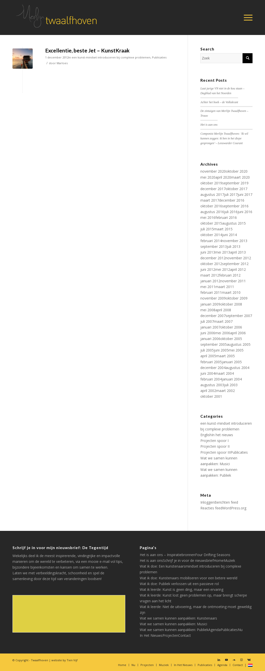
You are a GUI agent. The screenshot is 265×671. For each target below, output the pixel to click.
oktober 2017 (236, 188)
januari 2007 (210, 327)
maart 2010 (231, 292)
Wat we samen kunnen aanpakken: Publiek (174, 629)
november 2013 (234, 240)
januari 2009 (210, 304)
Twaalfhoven (39, 660)
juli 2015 (207, 229)
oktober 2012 (211, 263)
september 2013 (213, 246)
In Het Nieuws (151, 635)
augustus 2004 (237, 367)
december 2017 (213, 188)
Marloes (62, 63)
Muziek (229, 560)
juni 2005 (221, 350)
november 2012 (238, 258)
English (206, 434)
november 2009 (213, 298)
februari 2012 (230, 275)
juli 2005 (207, 350)
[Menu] (247, 17)
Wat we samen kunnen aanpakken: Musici (173, 624)
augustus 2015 (234, 223)
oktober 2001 (211, 396)
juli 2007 (207, 321)
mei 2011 (207, 286)
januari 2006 (210, 338)
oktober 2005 (231, 338)
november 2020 (213, 171)
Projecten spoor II (215, 446)
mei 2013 (222, 252)
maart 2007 (223, 321)
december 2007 (213, 315)
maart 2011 (224, 286)
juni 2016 (245, 211)
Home (219, 560)
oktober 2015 (211, 223)
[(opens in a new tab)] (22, 58)
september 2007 (239, 315)
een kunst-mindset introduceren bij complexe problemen (111, 57)
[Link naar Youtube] (226, 660)
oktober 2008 (231, 304)
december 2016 (231, 200)
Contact (184, 635)
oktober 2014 (211, 234)
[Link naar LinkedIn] (219, 660)
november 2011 (233, 281)
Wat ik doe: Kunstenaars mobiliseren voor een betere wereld (188, 578)
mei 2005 (236, 350)
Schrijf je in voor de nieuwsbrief (188, 560)
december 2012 (213, 258)
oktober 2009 (237, 298)
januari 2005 (232, 361)
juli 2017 (231, 194)
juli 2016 (231, 211)
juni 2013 (207, 252)
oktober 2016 (211, 206)
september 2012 (235, 263)
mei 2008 (207, 310)
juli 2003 (231, 384)
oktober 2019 (211, 183)
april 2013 (238, 252)
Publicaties (159, 57)
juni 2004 (207, 373)
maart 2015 (223, 229)
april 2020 (223, 177)
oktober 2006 (231, 327)
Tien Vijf (72, 660)
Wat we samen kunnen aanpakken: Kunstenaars (178, 618)
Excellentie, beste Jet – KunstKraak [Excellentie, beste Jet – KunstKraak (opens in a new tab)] (87, 50)
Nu (240, 629)
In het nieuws (222, 434)
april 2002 (208, 390)
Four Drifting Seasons (212, 554)
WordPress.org (234, 508)
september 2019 (235, 183)
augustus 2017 (212, 194)
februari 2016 (226, 217)
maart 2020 (240, 177)
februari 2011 (211, 292)
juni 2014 (229, 234)
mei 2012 (222, 269)
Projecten (170, 635)
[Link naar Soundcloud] (234, 660)
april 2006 (238, 333)
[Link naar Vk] (249, 660)
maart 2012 (209, 275)
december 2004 (213, 367)
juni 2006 (207, 333)
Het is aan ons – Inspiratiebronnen (167, 554)
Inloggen (207, 502)
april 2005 (208, 355)
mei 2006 (222, 333)
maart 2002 (225, 390)
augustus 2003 (212, 384)
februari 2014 (211, 240)
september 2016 (235, 206)
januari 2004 (232, 379)
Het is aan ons (208, 124)
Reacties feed (211, 508)
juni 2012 (207, 269)
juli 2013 (233, 246)
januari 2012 (210, 281)
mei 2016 (207, 217)
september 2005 (213, 344)
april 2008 (223, 310)
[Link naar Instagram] (241, 660)
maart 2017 (209, 200)
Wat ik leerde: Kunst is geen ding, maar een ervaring (181, 589)
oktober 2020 (237, 171)
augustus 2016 (212, 211)
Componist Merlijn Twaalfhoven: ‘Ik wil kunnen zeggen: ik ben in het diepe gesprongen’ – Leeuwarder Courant (224, 138)
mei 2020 (207, 177)
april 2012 (238, 269)
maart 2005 (225, 355)
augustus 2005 (239, 344)
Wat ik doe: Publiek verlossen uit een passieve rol (179, 583)
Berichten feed (226, 502)
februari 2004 (211, 379)
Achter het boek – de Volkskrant (219, 102)
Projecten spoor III (215, 452)
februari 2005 (211, 361)
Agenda (214, 629)
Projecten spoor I (214, 440)
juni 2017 (245, 194)
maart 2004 (224, 373)
